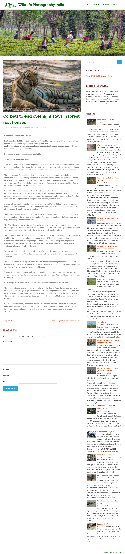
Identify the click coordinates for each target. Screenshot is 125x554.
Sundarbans (101, 322)
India (28, 127)
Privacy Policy (115, 552)
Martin (15, 127)
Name (6, 369)
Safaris (96, 5)
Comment (7, 342)
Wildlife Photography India (43, 4)
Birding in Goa (102, 408)
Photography (35, 127)
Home (87, 5)
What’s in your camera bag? (107, 145)
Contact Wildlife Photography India (99, 76)
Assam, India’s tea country (106, 279)
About (114, 5)
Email (6, 375)
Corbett (23, 127)
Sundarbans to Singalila (105, 432)
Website (6, 382)
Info (106, 5)
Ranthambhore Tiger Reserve (108, 475)
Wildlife (44, 127)
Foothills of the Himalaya (106, 455)
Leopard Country (103, 524)
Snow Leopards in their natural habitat (66, 321)
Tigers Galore (9, 321)
